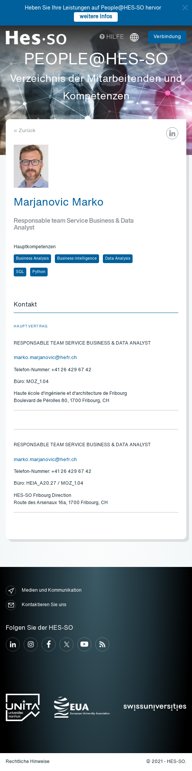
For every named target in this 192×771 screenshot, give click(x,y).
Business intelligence (77, 258)
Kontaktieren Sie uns (36, 605)
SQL (20, 272)
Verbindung (167, 36)
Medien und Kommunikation (44, 591)
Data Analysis (117, 258)
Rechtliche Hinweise (28, 762)
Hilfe (111, 37)
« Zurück (24, 130)
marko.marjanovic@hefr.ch (45, 357)
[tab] (96, 305)
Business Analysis (32, 258)
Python (38, 272)
